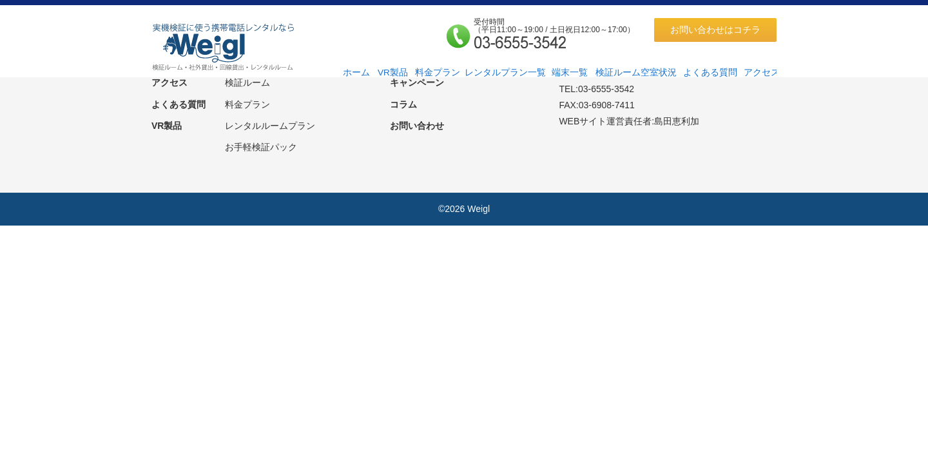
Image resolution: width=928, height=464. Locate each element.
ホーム (356, 72)
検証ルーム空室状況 (636, 72)
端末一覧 (570, 72)
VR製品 (393, 72)
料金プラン (437, 72)
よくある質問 (710, 72)
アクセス (762, 72)
